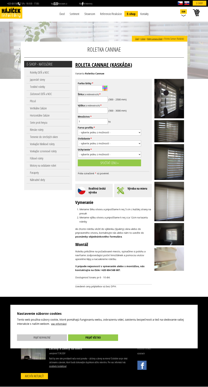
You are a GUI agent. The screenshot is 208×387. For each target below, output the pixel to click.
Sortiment (74, 14)
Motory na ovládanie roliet (43, 165)
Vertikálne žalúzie (38, 108)
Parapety (34, 172)
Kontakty (144, 14)
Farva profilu (86, 127)
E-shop (131, 14)
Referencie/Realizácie (111, 14)
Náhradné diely (37, 180)
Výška (90, 105)
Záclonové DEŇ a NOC (41, 94)
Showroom (89, 14)
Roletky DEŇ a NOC (39, 72)
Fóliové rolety (36, 158)
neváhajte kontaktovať (57, 366)
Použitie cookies (144, 349)
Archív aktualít (34, 376)
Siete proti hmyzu (38, 122)
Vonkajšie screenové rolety (43, 151)
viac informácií (60, 324)
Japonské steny (37, 79)
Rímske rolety (36, 130)
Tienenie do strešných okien (44, 137)
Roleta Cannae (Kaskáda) (106, 64)
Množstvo (85, 116)
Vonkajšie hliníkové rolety (42, 144)
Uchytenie (85, 149)
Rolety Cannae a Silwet (153, 38)
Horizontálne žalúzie (40, 115)
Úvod (62, 14)
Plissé (33, 101)
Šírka (89, 94)
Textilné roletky (37, 87)
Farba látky (85, 83)
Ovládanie (85, 138)
